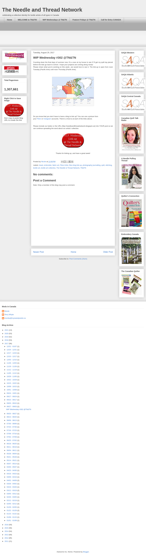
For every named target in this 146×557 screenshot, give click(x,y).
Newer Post (38, 252)
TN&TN (83, 168)
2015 (7, 528)
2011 (7, 541)
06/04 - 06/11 (12, 450)
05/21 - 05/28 (12, 457)
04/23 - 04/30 (12, 470)
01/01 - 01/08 (12, 520)
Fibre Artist (64, 165)
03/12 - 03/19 (12, 490)
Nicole (7, 311)
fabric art (55, 165)
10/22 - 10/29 (12, 380)
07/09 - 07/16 (12, 434)
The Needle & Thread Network (67, 168)
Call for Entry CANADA (111, 20)
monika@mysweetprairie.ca (15, 318)
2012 (7, 538)
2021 (7, 330)
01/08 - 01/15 (12, 517)
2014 (7, 531)
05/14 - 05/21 (12, 460)
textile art (36, 168)
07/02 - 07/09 (12, 437)
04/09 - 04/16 (12, 477)
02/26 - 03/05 (12, 497)
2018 (7, 340)
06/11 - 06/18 (12, 447)
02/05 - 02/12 (12, 504)
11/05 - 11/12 (12, 373)
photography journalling (91, 165)
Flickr (39, 119)
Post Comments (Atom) (78, 259)
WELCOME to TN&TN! (27, 20)
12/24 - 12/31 (12, 350)
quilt (103, 165)
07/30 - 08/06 (12, 424)
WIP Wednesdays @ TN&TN (55, 20)
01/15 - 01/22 (12, 514)
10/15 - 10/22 (12, 383)
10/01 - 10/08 (12, 390)
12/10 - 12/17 (12, 356)
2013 (7, 535)
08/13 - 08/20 (12, 417)
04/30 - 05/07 (12, 467)
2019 (7, 337)
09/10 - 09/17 (12, 400)
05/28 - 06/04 (12, 454)
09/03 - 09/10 (12, 403)
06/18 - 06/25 (12, 444)
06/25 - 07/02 (12, 440)
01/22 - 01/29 (12, 510)
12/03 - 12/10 (12, 360)
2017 (7, 344)
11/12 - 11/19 (12, 370)
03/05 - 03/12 (12, 494)
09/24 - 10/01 (12, 393)
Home (9, 20)
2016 (7, 525)
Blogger (86, 552)
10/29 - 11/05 (12, 376)
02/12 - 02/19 (12, 500)
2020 (7, 333)
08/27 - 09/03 (12, 406)
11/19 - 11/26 (12, 366)
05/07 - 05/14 (12, 464)
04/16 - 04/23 (12, 474)
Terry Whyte (9, 315)
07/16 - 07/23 (12, 430)
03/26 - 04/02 (12, 484)
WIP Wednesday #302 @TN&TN (18, 409)
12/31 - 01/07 (12, 346)
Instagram (47, 119)
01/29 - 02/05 (12, 507)
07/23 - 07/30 (12, 427)
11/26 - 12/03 (12, 363)
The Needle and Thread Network (42, 10)
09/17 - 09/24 (12, 396)
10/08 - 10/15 (12, 386)
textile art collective (48, 168)
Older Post (108, 252)
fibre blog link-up (75, 165)
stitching (108, 165)
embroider (48, 165)
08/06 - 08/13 (12, 420)
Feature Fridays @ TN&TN (83, 20)
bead (41, 165)
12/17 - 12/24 (12, 353)
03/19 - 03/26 (12, 487)
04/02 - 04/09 (12, 480)
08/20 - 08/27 (12, 414)
